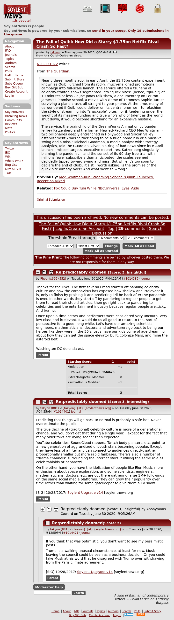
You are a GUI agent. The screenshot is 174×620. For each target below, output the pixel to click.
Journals (11, 54)
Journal (145, 278)
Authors (10, 63)
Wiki (8, 156)
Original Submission (51, 199)
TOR (8, 173)
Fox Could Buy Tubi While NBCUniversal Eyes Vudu (96, 188)
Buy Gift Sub (14, 87)
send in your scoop (109, 30)
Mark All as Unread (101, 251)
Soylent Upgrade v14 (85, 492)
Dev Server (13, 169)
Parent (42, 355)
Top (111, 228)
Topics (9, 59)
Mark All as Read (139, 246)
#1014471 (71, 532)
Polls (8, 71)
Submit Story (14, 79)
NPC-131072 (47, 64)
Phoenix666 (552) (53, 278)
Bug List (11, 164)
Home (55, 611)
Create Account (16, 91)
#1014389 (130, 278)
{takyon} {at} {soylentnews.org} (86, 408)
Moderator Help (49, 587)
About (9, 46)
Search (10, 67)
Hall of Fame (14, 75)
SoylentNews (17, 13)
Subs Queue (14, 83)
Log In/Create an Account (79, 228)
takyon (55, 52)
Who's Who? (14, 161)
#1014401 (61, 411)
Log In (9, 95)
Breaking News (16, 116)
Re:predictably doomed (81, 272)
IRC (7, 152)
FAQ (8, 50)
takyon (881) (49, 408)
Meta (8, 128)
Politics (10, 132)
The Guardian (57, 71)
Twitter (10, 148)
